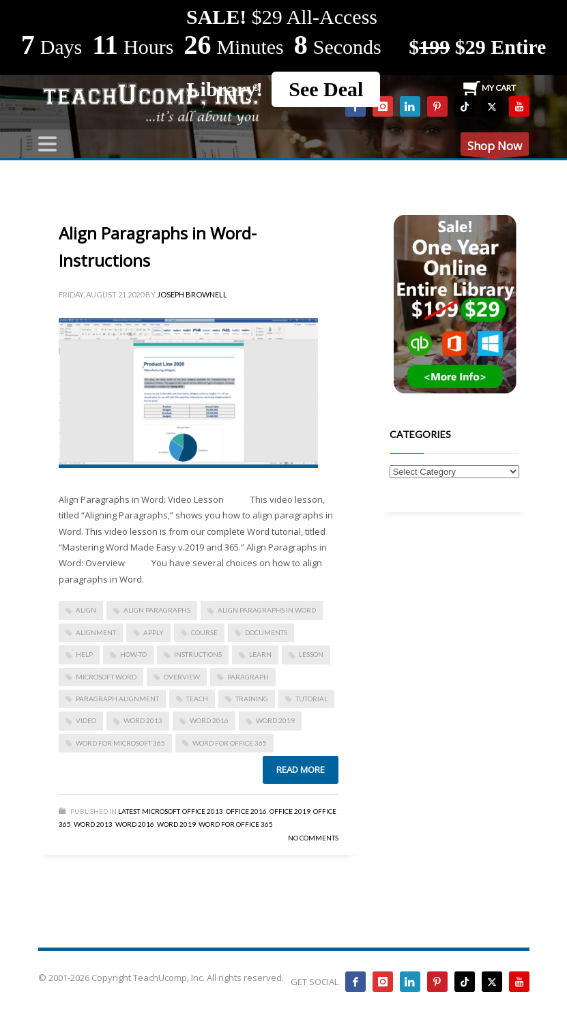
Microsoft (160, 811)
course (204, 632)
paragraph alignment (117, 698)
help (84, 654)
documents (266, 632)
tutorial (311, 698)
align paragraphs (156, 610)
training (251, 698)
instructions (198, 654)
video (86, 720)
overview (182, 677)
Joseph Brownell (192, 294)
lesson (311, 654)
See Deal (326, 89)
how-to (133, 654)
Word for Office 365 (236, 824)
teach (197, 698)
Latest (128, 811)
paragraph (248, 677)
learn (260, 654)
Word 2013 (142, 720)
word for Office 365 (229, 743)
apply (153, 632)
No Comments (313, 838)
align (86, 610)
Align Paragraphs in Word (267, 610)
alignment (96, 632)
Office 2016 (246, 811)
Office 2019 (290, 811)
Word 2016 (209, 720)
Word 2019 (275, 720)
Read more (300, 769)
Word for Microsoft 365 (120, 743)
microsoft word (106, 677)
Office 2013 (202, 811)
